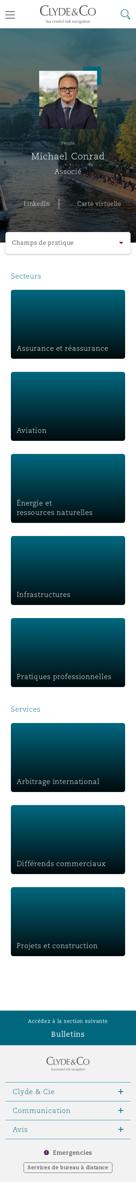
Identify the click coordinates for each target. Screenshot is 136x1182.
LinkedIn (37, 203)
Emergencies (72, 1153)
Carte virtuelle (99, 203)
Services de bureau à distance (68, 1167)
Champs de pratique (43, 243)
